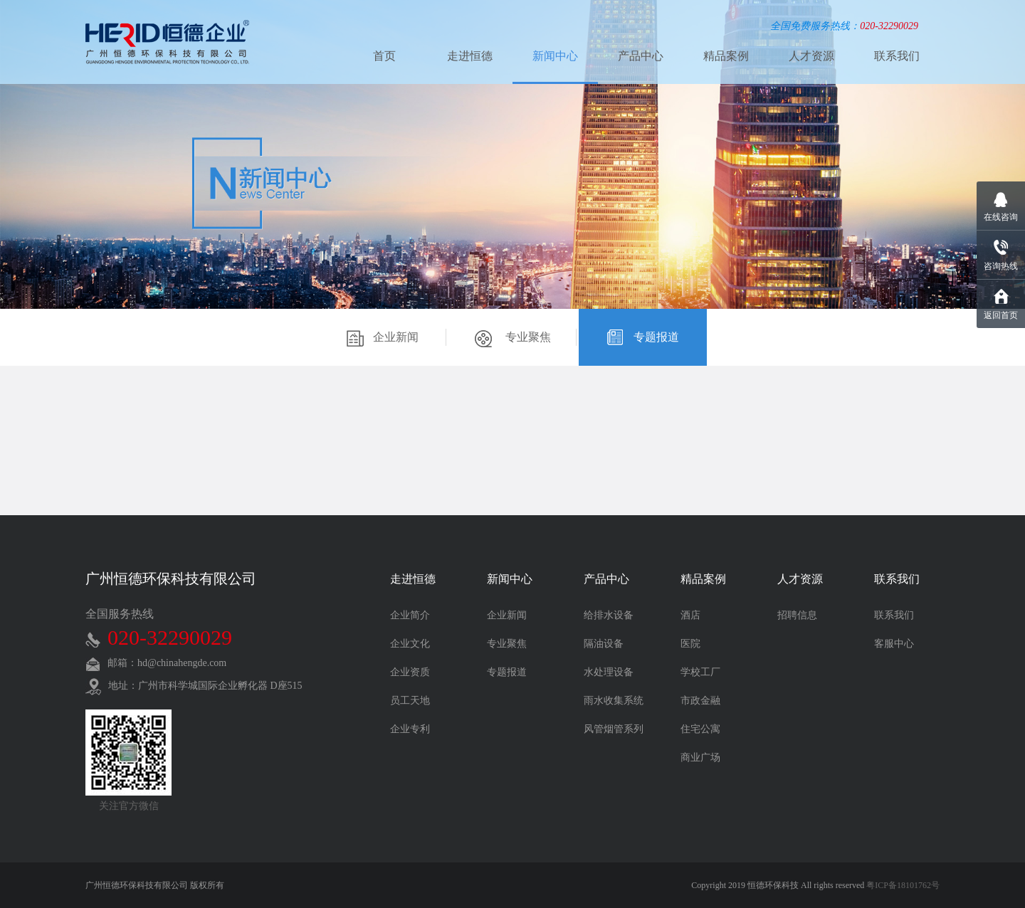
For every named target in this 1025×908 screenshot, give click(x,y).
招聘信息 (797, 615)
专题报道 (643, 338)
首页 (384, 56)
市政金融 (700, 700)
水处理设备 (609, 672)
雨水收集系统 (613, 700)
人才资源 (811, 56)
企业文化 (410, 643)
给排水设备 (609, 615)
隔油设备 (604, 643)
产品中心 (640, 56)
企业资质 (410, 672)
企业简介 (410, 615)
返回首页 (1001, 315)
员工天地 (410, 700)
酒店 (690, 615)
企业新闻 (383, 338)
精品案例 (726, 56)
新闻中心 (555, 56)
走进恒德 (470, 56)
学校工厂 (700, 672)
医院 (690, 643)
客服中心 (894, 643)
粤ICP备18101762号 (903, 885)
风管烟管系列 (613, 729)
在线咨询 (1001, 217)
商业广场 (700, 757)
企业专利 (410, 729)
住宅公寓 (700, 729)
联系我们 (897, 56)
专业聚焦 (513, 338)
